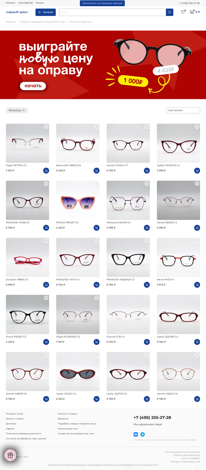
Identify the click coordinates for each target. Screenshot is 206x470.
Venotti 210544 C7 (117, 165)
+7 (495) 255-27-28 (152, 417)
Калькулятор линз (68, 428)
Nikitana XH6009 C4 (119, 222)
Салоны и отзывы (67, 413)
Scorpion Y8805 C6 (17, 279)
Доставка (11, 423)
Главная (11, 21)
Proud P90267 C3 (16, 336)
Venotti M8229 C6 (16, 393)
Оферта (10, 428)
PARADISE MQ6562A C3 (120, 279)
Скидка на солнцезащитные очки (76, 433)
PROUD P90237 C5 (67, 222)
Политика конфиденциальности (23, 433)
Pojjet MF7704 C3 (16, 165)
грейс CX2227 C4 (66, 393)
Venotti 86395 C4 (167, 222)
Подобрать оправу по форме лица (77, 423)
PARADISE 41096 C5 (17, 222)
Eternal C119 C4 (116, 336)
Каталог (11, 2)
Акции (40, 2)
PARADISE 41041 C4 (68, 279)
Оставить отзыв (14, 413)
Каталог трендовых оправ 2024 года (42, 21)
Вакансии (63, 418)
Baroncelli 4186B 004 (68, 165)
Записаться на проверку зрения (102, 3)
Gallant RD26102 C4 (168, 165)
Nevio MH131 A (165, 279)
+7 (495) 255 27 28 (189, 3)
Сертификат (25, 2)
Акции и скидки (15, 418)
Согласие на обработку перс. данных (26, 438)
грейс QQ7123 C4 (117, 393)
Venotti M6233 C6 (167, 393)
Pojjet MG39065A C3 (68, 336)
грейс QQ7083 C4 (167, 336)
